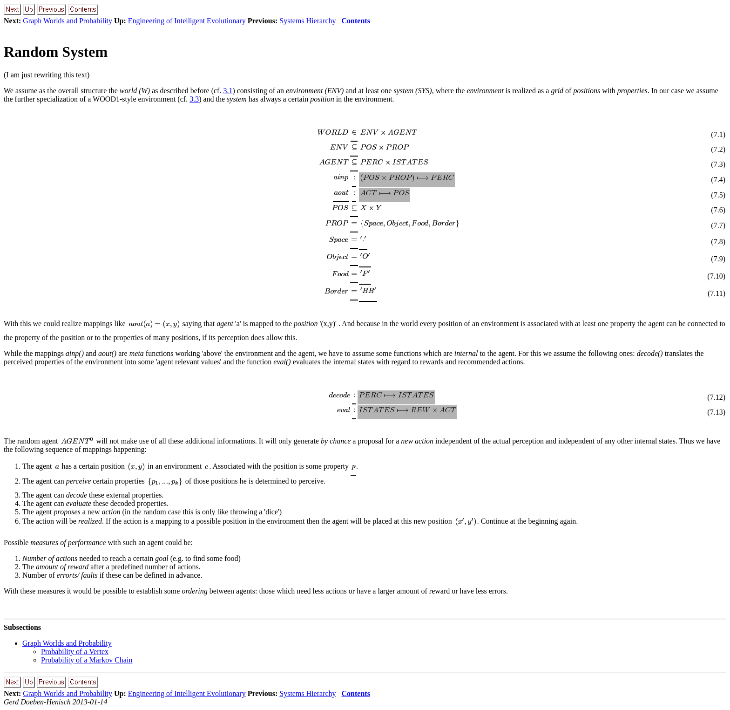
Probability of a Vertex (74, 651)
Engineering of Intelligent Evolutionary (187, 21)
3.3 (194, 99)
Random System (56, 51)
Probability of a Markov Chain (86, 660)
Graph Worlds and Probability (67, 21)
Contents (356, 21)
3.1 (227, 91)
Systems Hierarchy (307, 21)
